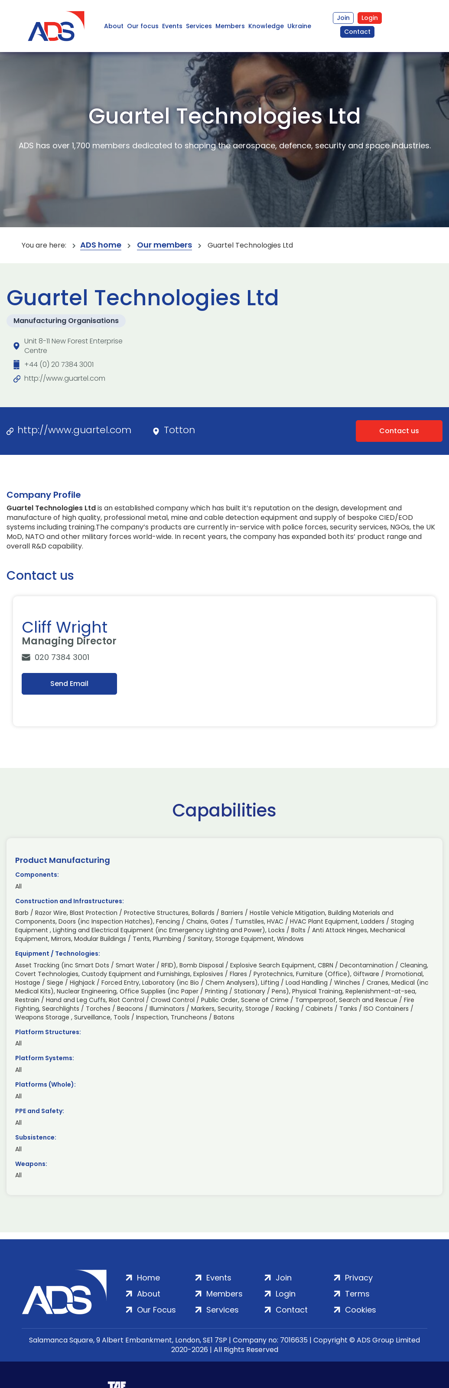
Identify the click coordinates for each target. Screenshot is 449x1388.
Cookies (360, 1309)
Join (343, 17)
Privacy (359, 1277)
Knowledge (266, 26)
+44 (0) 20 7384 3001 (59, 364)
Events (172, 26)
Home (148, 1277)
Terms (357, 1293)
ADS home (100, 245)
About (114, 26)
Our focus (143, 26)
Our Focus (156, 1309)
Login (369, 17)
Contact (357, 31)
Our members (164, 245)
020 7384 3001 (62, 657)
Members (230, 26)
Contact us (399, 431)
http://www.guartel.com (64, 378)
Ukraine (299, 26)
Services (199, 26)
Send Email (69, 684)
